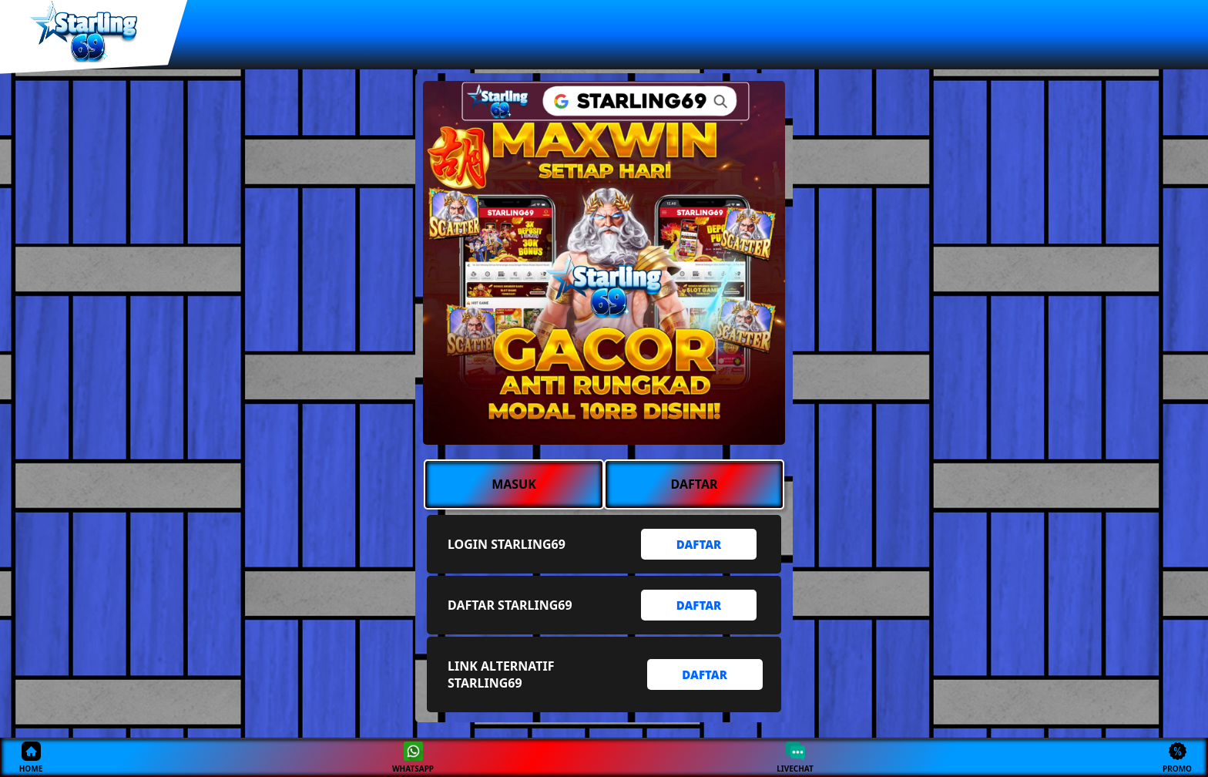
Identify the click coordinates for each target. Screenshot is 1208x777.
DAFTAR (694, 484)
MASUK (514, 484)
